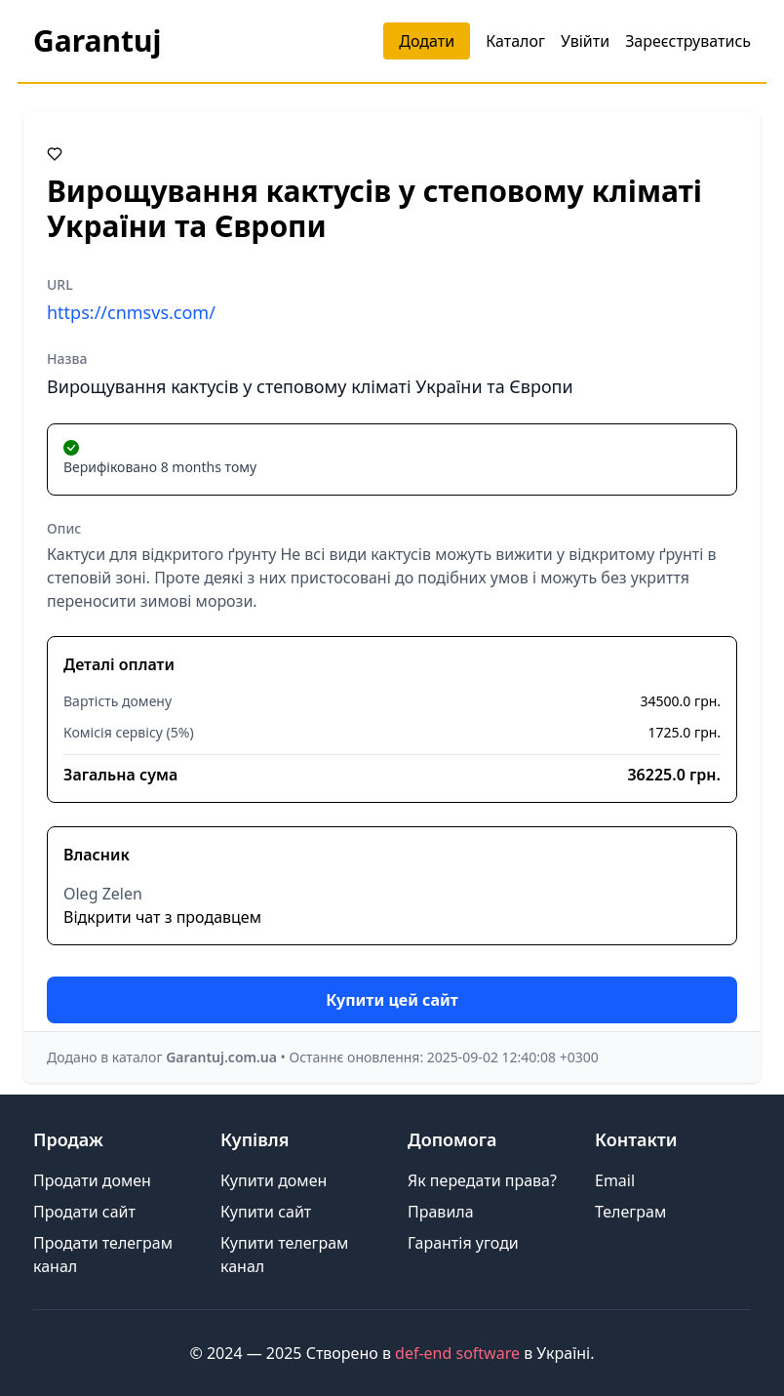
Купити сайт (265, 1211)
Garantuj (97, 41)
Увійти (585, 41)
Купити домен (273, 1180)
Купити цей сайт (392, 1000)
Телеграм (630, 1211)
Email (615, 1180)
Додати (426, 41)
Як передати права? (482, 1180)
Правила (441, 1211)
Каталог (515, 41)
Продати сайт (84, 1211)
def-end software (457, 1353)
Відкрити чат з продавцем (162, 917)
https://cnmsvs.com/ (131, 312)
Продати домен (92, 1180)
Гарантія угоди (463, 1243)
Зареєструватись (688, 41)
